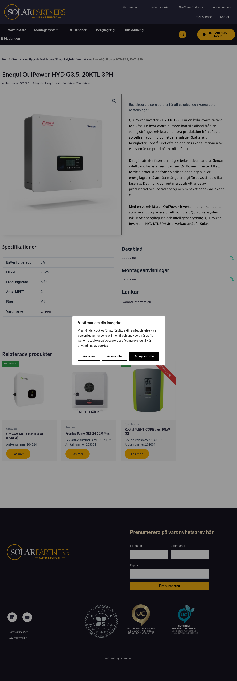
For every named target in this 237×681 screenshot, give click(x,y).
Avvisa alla (114, 356)
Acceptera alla (144, 356)
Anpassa (89, 356)
